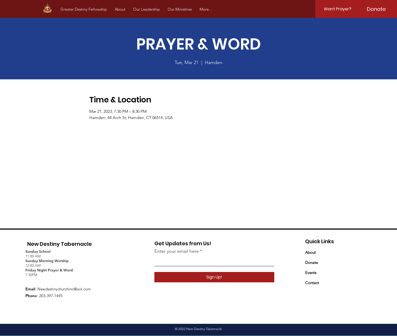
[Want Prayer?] (337, 9)
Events (310, 272)
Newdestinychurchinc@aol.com (64, 288)
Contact (312, 282)
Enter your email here (176, 251)
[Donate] (376, 9)
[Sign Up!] (214, 277)
